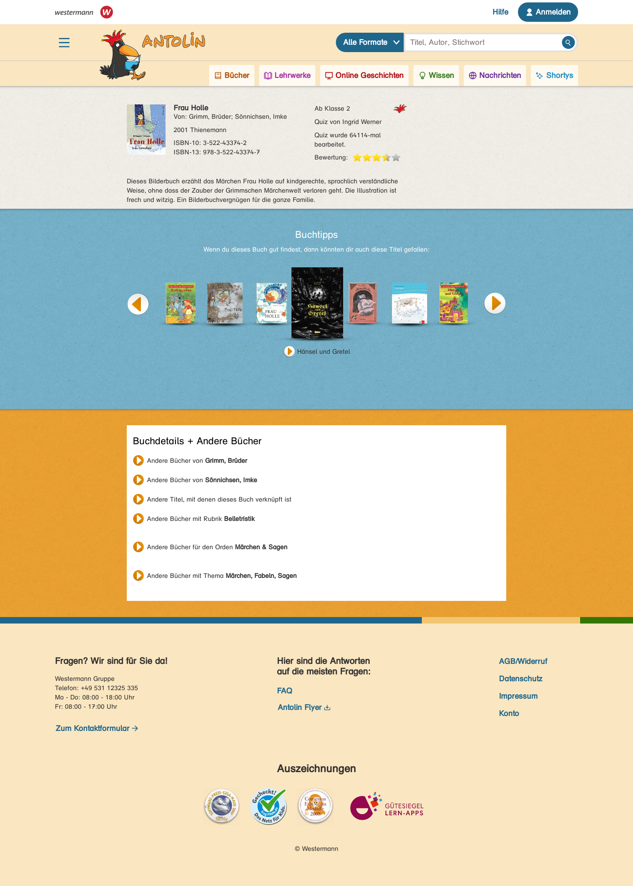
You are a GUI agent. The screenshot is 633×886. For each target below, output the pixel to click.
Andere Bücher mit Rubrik (201, 519)
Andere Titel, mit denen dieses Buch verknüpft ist (219, 499)
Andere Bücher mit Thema (222, 575)
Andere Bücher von (197, 460)
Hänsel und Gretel (323, 351)
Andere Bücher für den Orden (217, 547)
